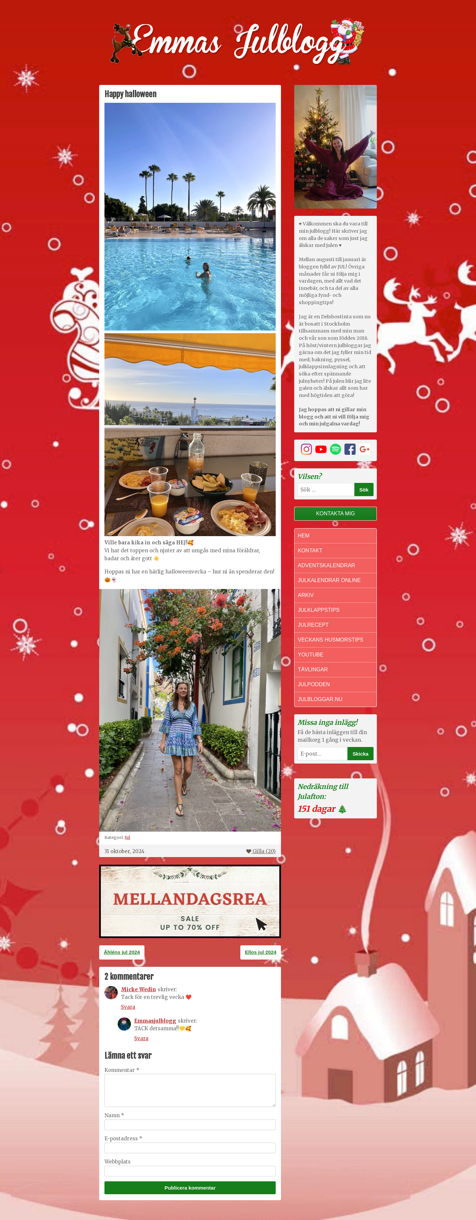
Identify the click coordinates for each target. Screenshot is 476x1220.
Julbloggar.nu (320, 699)
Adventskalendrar (326, 565)
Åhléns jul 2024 (122, 952)
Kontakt (310, 550)
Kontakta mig (335, 513)
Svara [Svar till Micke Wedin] (128, 1007)
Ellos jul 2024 (260, 952)
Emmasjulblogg (155, 1021)
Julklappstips (318, 610)
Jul (127, 837)
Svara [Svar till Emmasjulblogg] (141, 1038)
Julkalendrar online (329, 580)
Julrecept (313, 625)
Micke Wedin (138, 989)
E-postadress (123, 1138)
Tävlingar (313, 669)
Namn (114, 1115)
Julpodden (314, 684)
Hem (304, 535)
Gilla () (261, 851)
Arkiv (306, 595)
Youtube (310, 654)
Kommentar (121, 1070)
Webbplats (117, 1162)
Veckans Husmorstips (330, 640)
